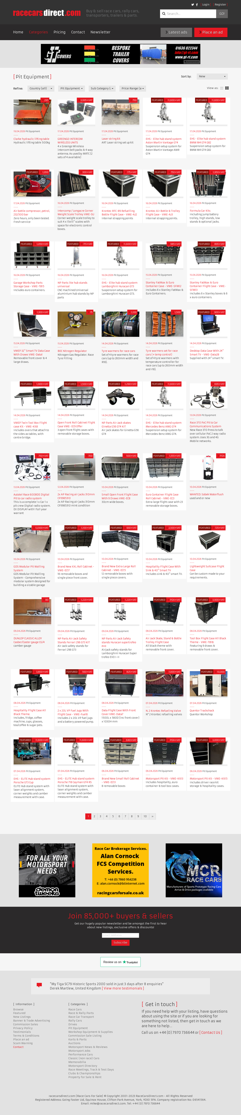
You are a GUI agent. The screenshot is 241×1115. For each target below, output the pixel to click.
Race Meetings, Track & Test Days (91, 1069)
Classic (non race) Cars (83, 1058)
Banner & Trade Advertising (31, 1020)
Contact (78, 32)
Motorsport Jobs (79, 1050)
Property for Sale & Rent (84, 1077)
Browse (18, 1009)
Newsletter (100, 32)
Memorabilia (77, 1062)
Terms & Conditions (26, 1035)
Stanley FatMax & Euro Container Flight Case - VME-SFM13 (208, 286)
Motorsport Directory (82, 1066)
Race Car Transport (81, 1017)
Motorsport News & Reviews (88, 1047)
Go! (221, 14)
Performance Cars (80, 1054)
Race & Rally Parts (81, 1013)
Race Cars (75, 1009)
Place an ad (211, 32)
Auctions (74, 1043)
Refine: (18, 88)
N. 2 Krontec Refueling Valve (163, 710)
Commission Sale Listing (84, 1035)
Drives (72, 1024)
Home (18, 32)
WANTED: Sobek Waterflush (206, 494)
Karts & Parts (77, 1039)
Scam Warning (23, 1043)
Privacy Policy (23, 1028)
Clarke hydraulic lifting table (31, 139)
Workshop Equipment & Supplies (90, 1032)
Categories (38, 32)
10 (145, 816)
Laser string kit (111, 138)
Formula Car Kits (200, 210)
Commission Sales (25, 1024)
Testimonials (22, 1032)
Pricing (60, 32)
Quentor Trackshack (202, 710)
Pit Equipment (78, 1028)
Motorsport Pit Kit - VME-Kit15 (208, 778)
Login (205, 4)
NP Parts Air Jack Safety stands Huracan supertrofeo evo (119, 642)
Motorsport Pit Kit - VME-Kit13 (164, 778)
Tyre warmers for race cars (118, 351)
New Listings (22, 1017)
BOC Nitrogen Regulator (72, 351)
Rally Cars (75, 1020)
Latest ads (176, 32)
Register (220, 4)
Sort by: (186, 76)
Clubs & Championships (84, 1073)
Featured (19, 1013)
